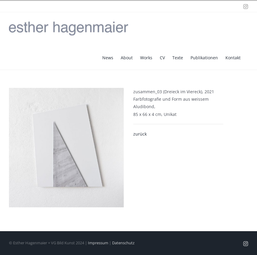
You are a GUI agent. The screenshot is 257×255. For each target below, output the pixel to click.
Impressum (98, 242)
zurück (140, 134)
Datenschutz (123, 242)
